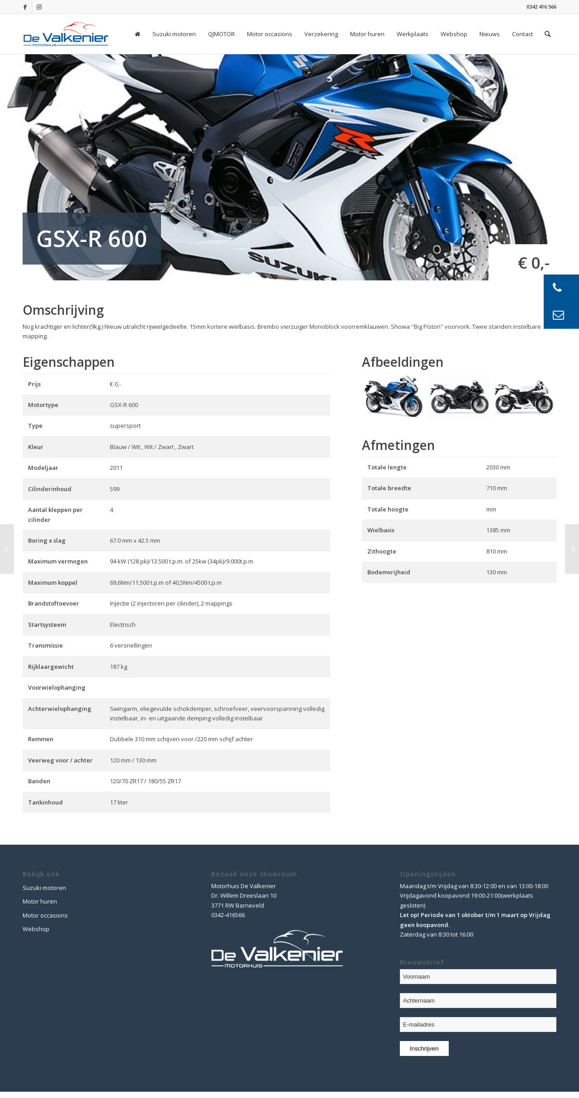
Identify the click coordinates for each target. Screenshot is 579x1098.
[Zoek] (547, 34)
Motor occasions (45, 915)
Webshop (36, 929)
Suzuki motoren (44, 888)
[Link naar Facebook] (25, 7)
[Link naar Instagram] (39, 7)
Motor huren (40, 901)
